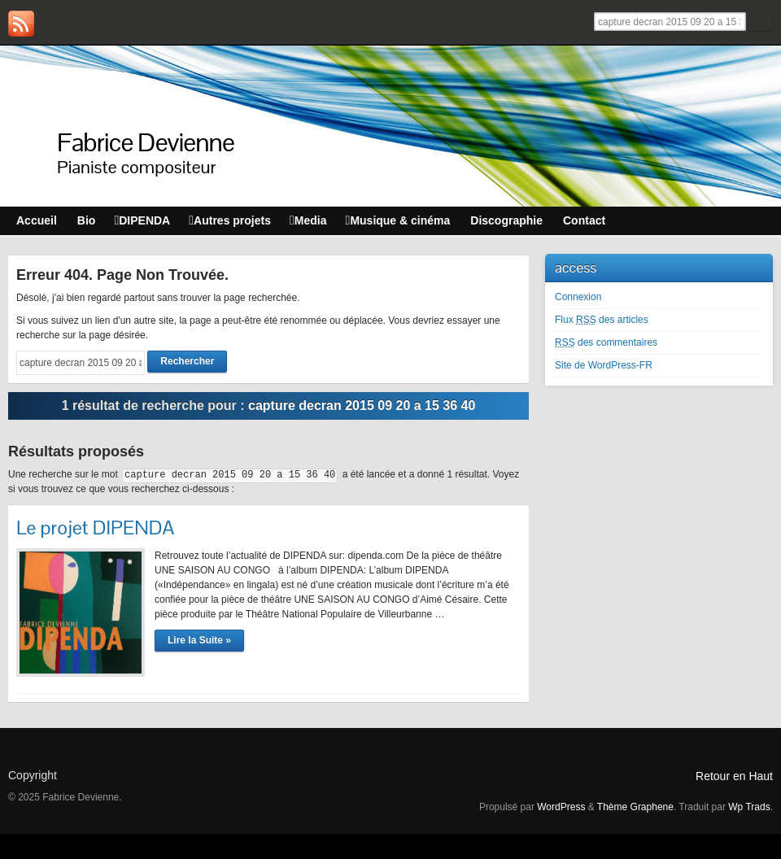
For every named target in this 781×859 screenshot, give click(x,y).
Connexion (578, 297)
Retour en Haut (734, 776)
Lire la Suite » (199, 640)
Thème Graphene (635, 807)
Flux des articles (601, 319)
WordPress (561, 807)
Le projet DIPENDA (95, 527)
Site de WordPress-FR (603, 365)
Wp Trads (749, 807)
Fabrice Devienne (145, 142)
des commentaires (606, 342)
